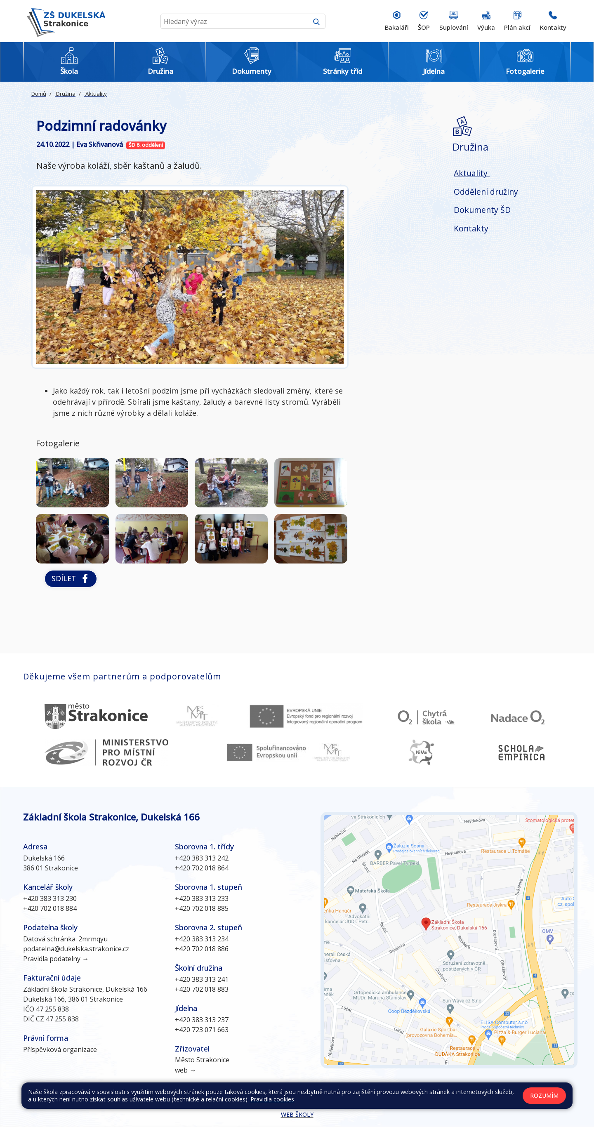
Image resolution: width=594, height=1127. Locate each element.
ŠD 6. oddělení (146, 145)
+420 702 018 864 (202, 867)
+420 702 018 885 (202, 908)
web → (185, 1070)
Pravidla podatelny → (56, 958)
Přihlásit (321, 1097)
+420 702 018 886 (202, 948)
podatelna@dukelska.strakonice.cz (76, 948)
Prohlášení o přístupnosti (371, 1097)
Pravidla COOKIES (435, 1097)
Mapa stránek (254, 1097)
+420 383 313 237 (202, 1019)
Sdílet (71, 578)
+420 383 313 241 (202, 979)
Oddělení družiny (486, 191)
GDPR (474, 1097)
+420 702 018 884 (50, 908)
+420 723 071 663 (202, 1029)
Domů (38, 93)
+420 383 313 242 (202, 858)
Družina (65, 93)
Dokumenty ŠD (482, 209)
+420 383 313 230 (50, 898)
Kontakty (471, 228)
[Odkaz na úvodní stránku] (64, 21)
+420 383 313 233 (202, 898)
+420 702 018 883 (202, 989)
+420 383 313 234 (202, 938)
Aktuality (95, 93)
